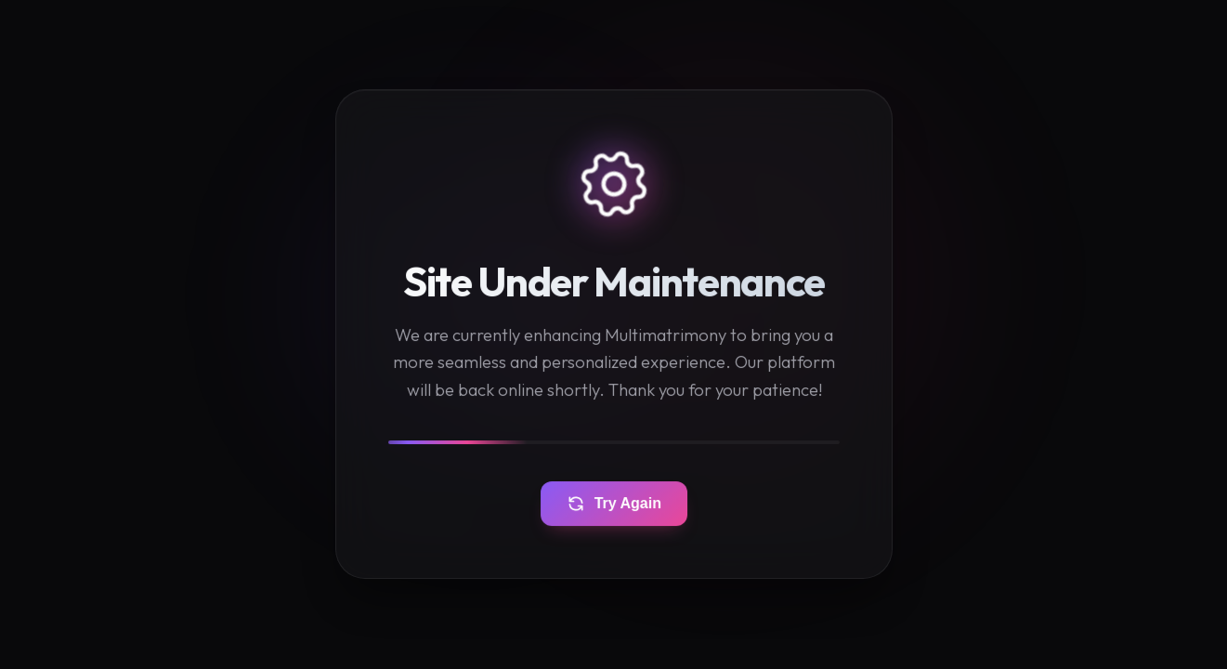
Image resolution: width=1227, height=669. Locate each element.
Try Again (614, 504)
